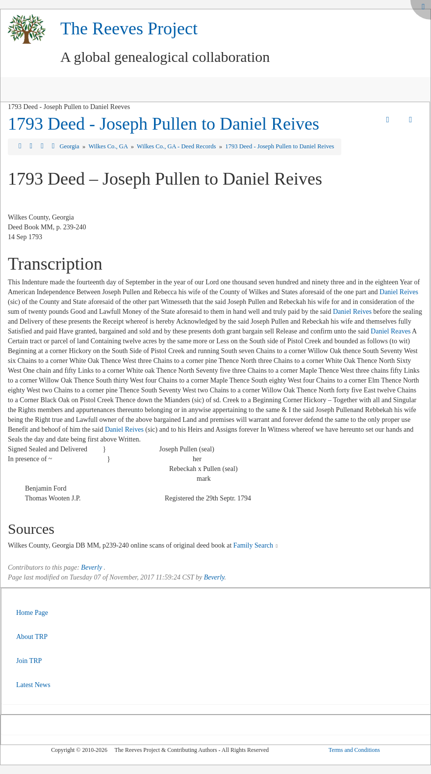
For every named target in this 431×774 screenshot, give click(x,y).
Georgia (69, 146)
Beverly (91, 567)
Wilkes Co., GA (108, 146)
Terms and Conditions (354, 749)
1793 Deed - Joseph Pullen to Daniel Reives (163, 124)
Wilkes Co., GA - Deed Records (177, 146)
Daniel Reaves (390, 331)
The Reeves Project (129, 28)
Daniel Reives (399, 292)
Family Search (253, 545)
